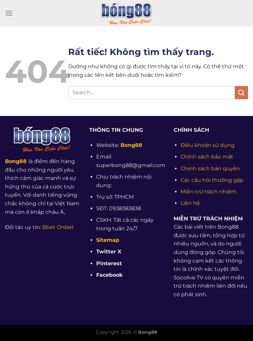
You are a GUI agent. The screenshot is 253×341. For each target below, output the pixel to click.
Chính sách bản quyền (210, 168)
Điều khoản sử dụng (208, 145)
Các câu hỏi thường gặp (212, 180)
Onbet (65, 227)
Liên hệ (190, 203)
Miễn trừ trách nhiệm (209, 191)
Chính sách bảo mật (207, 157)
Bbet (48, 227)
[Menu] (9, 13)
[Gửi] (241, 92)
